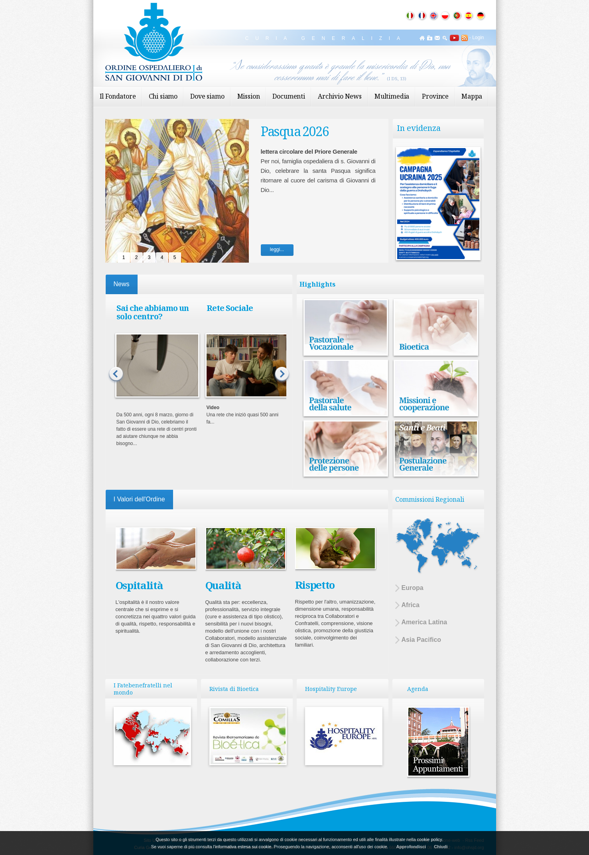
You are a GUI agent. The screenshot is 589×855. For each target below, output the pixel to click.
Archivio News (340, 96)
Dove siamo (207, 96)
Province (435, 96)
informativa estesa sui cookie (243, 846)
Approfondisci (411, 846)
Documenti (288, 96)
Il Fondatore (118, 96)
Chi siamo (163, 96)
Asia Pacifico (418, 640)
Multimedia (391, 96)
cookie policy (429, 839)
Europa (409, 588)
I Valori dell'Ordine (139, 499)
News (122, 284)
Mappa (471, 96)
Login (478, 37)
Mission (248, 96)
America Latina (421, 622)
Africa (407, 605)
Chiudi (440, 846)
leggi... (277, 249)
